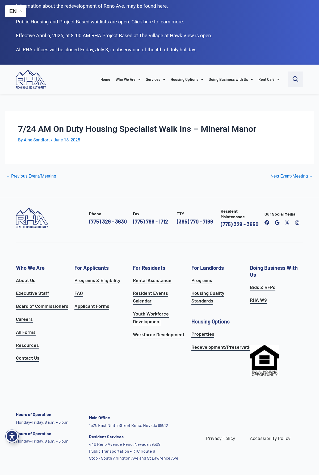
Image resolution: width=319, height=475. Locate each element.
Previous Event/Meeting (31, 176)
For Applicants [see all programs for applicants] (91, 267)
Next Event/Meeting (291, 176)
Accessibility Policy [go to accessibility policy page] (270, 438)
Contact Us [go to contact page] (27, 358)
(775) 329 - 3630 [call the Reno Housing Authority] (108, 221)
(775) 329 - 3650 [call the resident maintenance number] (239, 224)
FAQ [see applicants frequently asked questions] (78, 293)
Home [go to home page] (105, 79)
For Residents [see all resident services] (149, 267)
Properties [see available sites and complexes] (202, 334)
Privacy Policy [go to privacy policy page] (220, 438)
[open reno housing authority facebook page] (267, 222)
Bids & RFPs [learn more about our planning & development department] (262, 287)
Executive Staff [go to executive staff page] (32, 293)
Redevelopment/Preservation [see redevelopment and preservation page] (223, 347)
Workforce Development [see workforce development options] (158, 334)
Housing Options (187, 79)
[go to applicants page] (148, 21)
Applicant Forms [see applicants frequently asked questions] (91, 306)
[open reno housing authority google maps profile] (277, 222)
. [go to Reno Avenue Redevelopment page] (162, 6)
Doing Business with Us (231, 79)
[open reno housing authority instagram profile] (297, 222)
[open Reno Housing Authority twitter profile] (287, 222)
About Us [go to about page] (25, 280)
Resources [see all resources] (27, 345)
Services (155, 79)
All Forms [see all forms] (26, 332)
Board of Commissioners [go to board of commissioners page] (42, 306)
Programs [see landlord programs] (201, 280)
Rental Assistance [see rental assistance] (152, 280)
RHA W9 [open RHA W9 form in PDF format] (258, 300)
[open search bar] (295, 79)
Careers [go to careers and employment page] (24, 319)
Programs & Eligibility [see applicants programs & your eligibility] (97, 280)
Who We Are (128, 79)
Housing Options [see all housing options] (210, 321)
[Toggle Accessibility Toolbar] (12, 436)
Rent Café (269, 79)
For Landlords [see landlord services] (207, 267)
